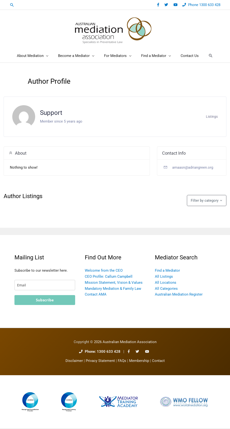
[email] (44, 286)
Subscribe (45, 300)
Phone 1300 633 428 (204, 5)
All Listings (164, 277)
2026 (125, 343)
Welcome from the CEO (104, 271)
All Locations (165, 283)
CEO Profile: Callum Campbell (108, 277)
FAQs (122, 362)
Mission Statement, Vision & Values (114, 283)
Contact (158, 362)
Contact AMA (95, 295)
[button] (12, 5)
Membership (139, 362)
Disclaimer (74, 362)
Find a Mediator (167, 271)
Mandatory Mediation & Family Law (113, 289)
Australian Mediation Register (179, 295)
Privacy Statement (100, 362)
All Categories (166, 289)
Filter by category (204, 201)
